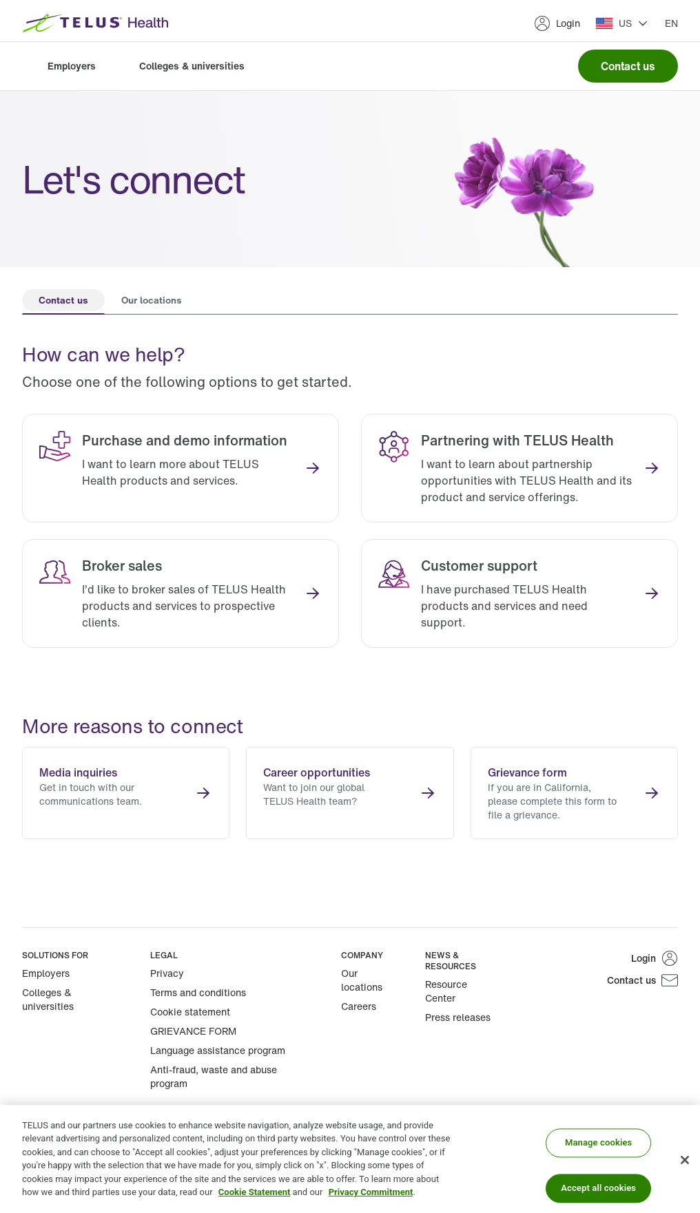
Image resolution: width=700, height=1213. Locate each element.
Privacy (167, 973)
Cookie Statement (254, 1192)
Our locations (361, 980)
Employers (72, 66)
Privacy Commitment (371, 1192)
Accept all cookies (598, 1188)
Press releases (458, 1017)
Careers (358, 1006)
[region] (350, 1159)
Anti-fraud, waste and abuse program (213, 1076)
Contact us (628, 66)
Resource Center (446, 991)
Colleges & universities (192, 66)
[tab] (63, 301)
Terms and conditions (198, 992)
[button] (622, 23)
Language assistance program (217, 1050)
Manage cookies (598, 1143)
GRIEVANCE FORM (193, 1031)
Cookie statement (190, 1011)
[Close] (685, 1160)
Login (557, 23)
